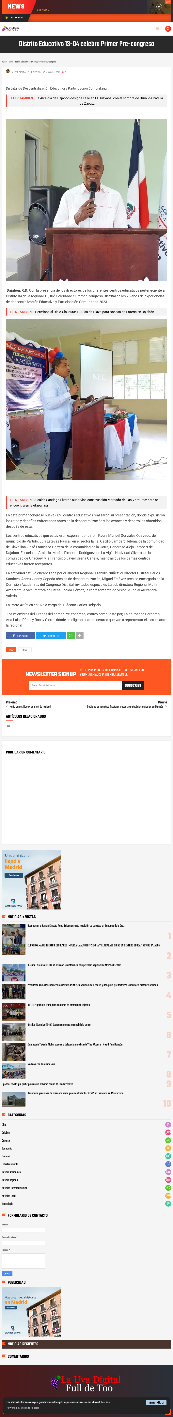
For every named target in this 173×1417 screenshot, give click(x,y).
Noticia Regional (10, 1180)
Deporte (6, 1140)
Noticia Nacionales (11, 1172)
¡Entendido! (156, 1402)
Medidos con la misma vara (41, 1064)
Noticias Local (9, 1196)
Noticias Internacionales (14, 1188)
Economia (7, 1148)
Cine (4, 1125)
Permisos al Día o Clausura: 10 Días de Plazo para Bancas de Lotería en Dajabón (94, 312)
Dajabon (6, 1132)
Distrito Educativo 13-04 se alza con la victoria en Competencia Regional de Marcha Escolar (74, 965)
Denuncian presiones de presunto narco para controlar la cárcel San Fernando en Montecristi (75, 1093)
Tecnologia (7, 1204)
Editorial (6, 1156)
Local (25, 650)
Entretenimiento (10, 1164)
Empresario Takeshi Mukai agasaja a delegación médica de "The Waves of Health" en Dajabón (75, 1044)
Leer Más (105, 1402)
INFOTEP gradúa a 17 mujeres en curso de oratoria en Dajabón (58, 1005)
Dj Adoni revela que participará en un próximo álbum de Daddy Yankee (37, 1084)
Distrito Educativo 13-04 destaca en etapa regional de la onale (58, 1025)
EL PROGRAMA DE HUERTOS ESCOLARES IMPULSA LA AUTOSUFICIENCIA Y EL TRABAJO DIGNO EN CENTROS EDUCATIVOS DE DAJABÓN (93, 945)
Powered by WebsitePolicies (23, 1407)
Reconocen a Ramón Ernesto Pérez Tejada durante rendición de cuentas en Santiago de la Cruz (75, 925)
